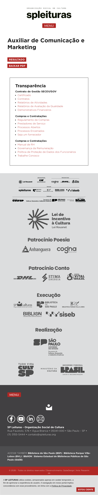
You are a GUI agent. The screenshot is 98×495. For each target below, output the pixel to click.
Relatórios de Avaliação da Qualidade (40, 106)
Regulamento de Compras (33, 120)
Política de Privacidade (62, 486)
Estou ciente (85, 489)
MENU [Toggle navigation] (49, 25)
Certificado (24, 95)
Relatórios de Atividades (32, 102)
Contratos (23, 99)
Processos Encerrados (31, 131)
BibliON (27, 456)
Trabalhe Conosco (28, 155)
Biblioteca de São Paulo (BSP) (45, 453)
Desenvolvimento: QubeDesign (60, 470)
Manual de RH (26, 144)
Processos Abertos (29, 127)
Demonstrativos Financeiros (34, 110)
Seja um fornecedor (29, 134)
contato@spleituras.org (42, 434)
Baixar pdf (17, 65)
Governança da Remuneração (35, 148)
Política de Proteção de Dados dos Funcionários (47, 152)
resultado (17, 59)
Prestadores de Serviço (31, 123)
